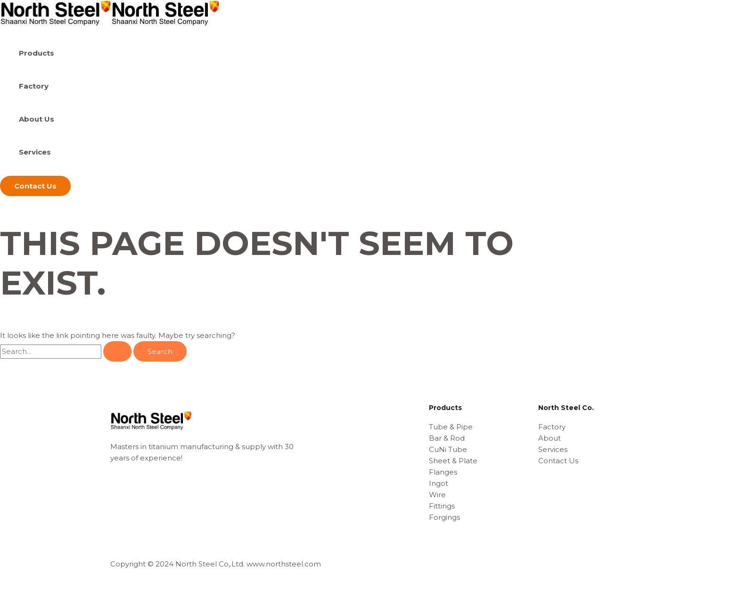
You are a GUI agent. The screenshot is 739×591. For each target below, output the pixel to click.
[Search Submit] (117, 351)
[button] (35, 186)
